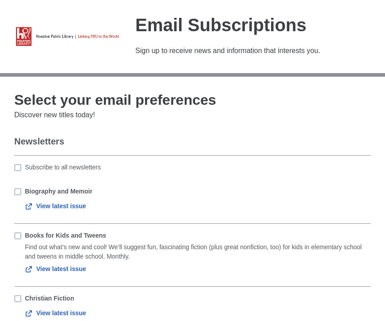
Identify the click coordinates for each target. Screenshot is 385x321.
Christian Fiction (49, 298)
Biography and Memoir (59, 191)
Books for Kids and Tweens (65, 235)
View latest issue (55, 206)
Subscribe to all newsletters (63, 167)
